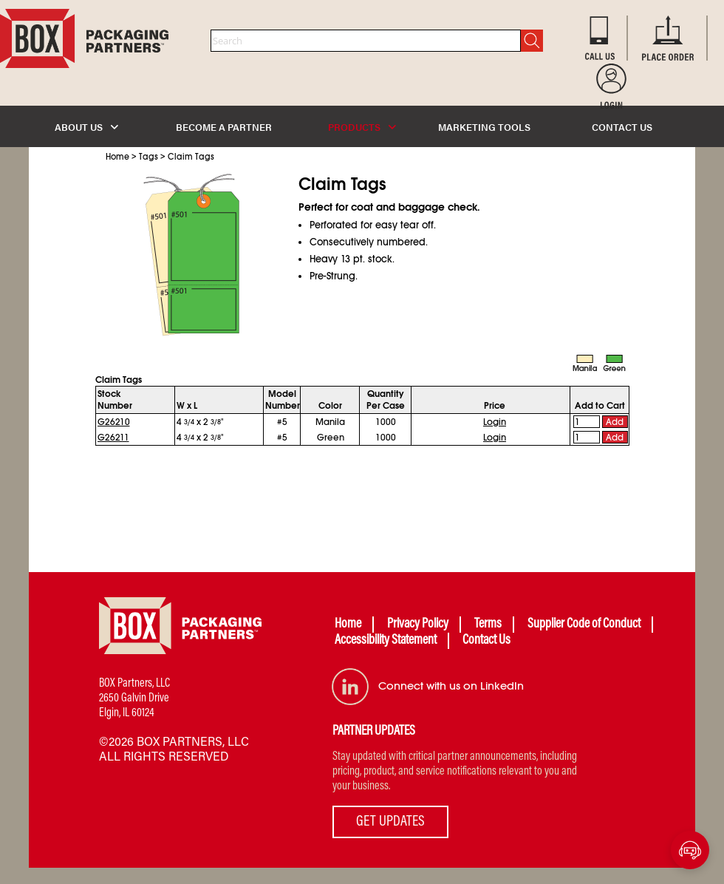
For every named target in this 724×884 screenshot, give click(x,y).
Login (494, 422)
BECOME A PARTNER (224, 127)
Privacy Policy (417, 624)
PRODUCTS (362, 127)
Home (117, 157)
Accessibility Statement (386, 640)
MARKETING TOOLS (484, 127)
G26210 (114, 422)
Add (615, 422)
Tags (148, 157)
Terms (488, 624)
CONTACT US (622, 127)
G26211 (113, 437)
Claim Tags (191, 157)
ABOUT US (86, 127)
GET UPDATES (390, 822)
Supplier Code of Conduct (584, 624)
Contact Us (486, 640)
